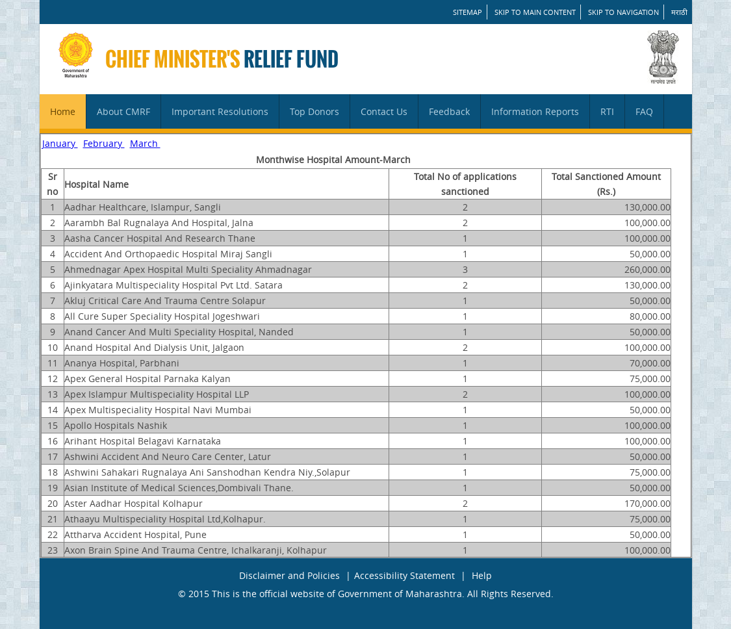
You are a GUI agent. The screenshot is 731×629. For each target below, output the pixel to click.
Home (62, 111)
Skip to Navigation (623, 12)
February (104, 143)
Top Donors (314, 111)
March (145, 143)
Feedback (449, 111)
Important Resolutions (220, 111)
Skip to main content (535, 12)
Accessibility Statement (404, 575)
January (60, 143)
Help (482, 575)
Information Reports (535, 111)
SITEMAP (467, 12)
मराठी (679, 12)
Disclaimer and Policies (289, 575)
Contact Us (384, 111)
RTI (607, 111)
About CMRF (123, 111)
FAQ (644, 111)
